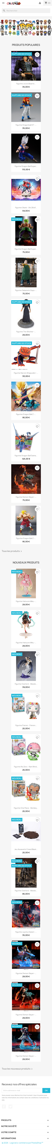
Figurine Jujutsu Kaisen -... (26, 932)
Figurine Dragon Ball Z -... (26, 414)
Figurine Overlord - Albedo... (26, 684)
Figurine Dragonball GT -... (26, 125)
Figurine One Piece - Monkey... (26, 808)
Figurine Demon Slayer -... (26, 497)
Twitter (10, 1106)
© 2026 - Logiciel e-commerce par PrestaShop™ (22, 1143)
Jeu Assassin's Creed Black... (26, 849)
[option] (26, 28)
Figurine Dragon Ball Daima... (26, 455)
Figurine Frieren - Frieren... (26, 725)
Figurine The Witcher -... (26, 332)
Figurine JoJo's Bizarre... (26, 84)
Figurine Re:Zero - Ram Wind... (26, 767)
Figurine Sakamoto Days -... (26, 290)
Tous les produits (12, 551)
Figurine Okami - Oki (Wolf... (26, 207)
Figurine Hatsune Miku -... (26, 601)
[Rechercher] (26, 10)
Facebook (4, 1106)
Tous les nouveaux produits (17, 1069)
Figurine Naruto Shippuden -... (26, 373)
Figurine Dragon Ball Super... (26, 166)
